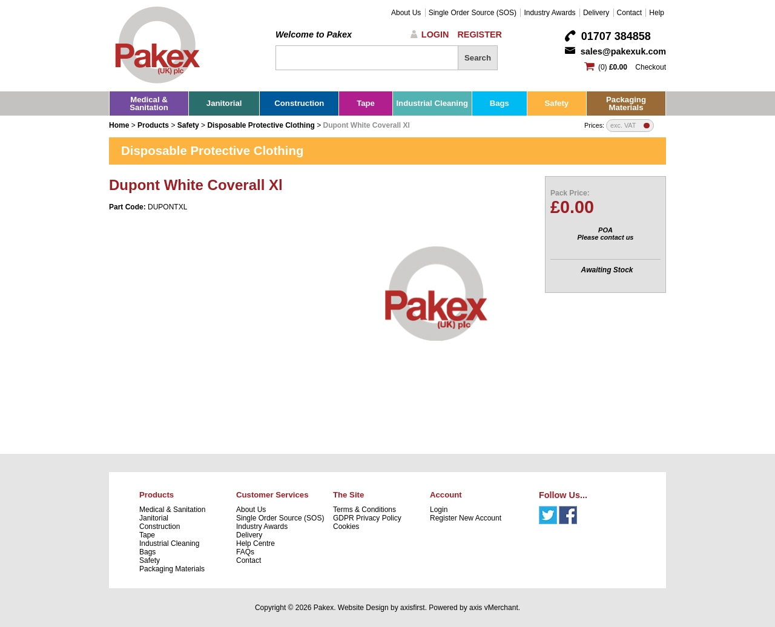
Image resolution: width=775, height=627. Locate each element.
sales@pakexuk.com (623, 51)
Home (119, 125)
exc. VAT (623, 125)
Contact (629, 12)
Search (477, 57)
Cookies (346, 526)
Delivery (596, 12)
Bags (499, 103)
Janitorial (224, 103)
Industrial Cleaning (432, 103)
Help (656, 12)
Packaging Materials (626, 103)
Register (479, 34)
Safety (557, 103)
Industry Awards (549, 12)
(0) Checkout (632, 67)
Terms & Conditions (364, 509)
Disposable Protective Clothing (260, 125)
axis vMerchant (493, 607)
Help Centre (255, 543)
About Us (406, 12)
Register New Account (465, 518)
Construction (299, 103)
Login (435, 34)
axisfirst (412, 607)
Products (153, 125)
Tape (366, 103)
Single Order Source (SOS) (472, 12)
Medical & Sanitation (149, 103)
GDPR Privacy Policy (367, 518)
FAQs (245, 552)
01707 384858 (616, 36)
